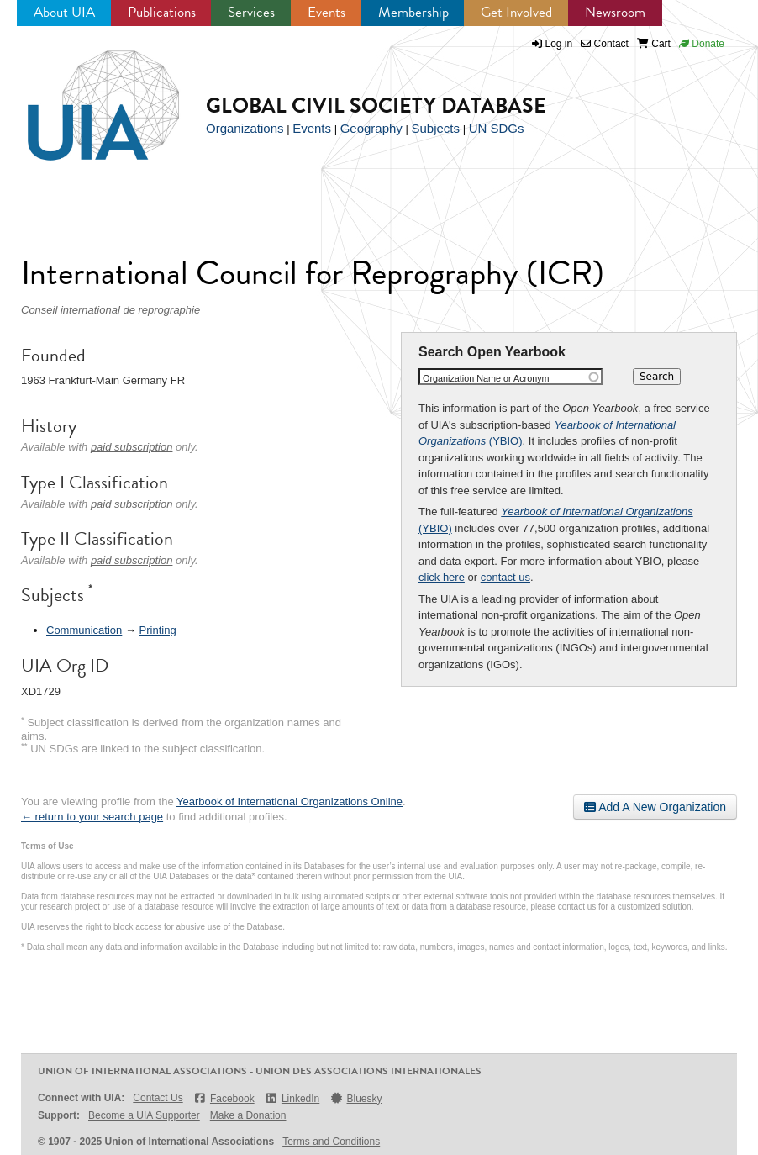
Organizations (245, 128)
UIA (84, 96)
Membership (413, 12)
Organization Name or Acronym (486, 378)
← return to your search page (92, 816)
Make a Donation (248, 1115)
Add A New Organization (655, 807)
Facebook (224, 1098)
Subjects (435, 128)
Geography (371, 128)
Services (251, 12)
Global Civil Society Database (376, 105)
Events (326, 12)
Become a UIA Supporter (144, 1115)
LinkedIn (292, 1098)
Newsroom (615, 12)
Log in (559, 44)
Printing (157, 630)
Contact (605, 44)
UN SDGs (496, 128)
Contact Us (157, 1098)
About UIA (64, 12)
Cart (654, 44)
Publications (162, 12)
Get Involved (516, 12)
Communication (84, 630)
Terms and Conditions (331, 1141)
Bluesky (355, 1098)
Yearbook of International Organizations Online (289, 801)
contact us (505, 577)
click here (441, 577)
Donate (701, 44)
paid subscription (132, 446)
